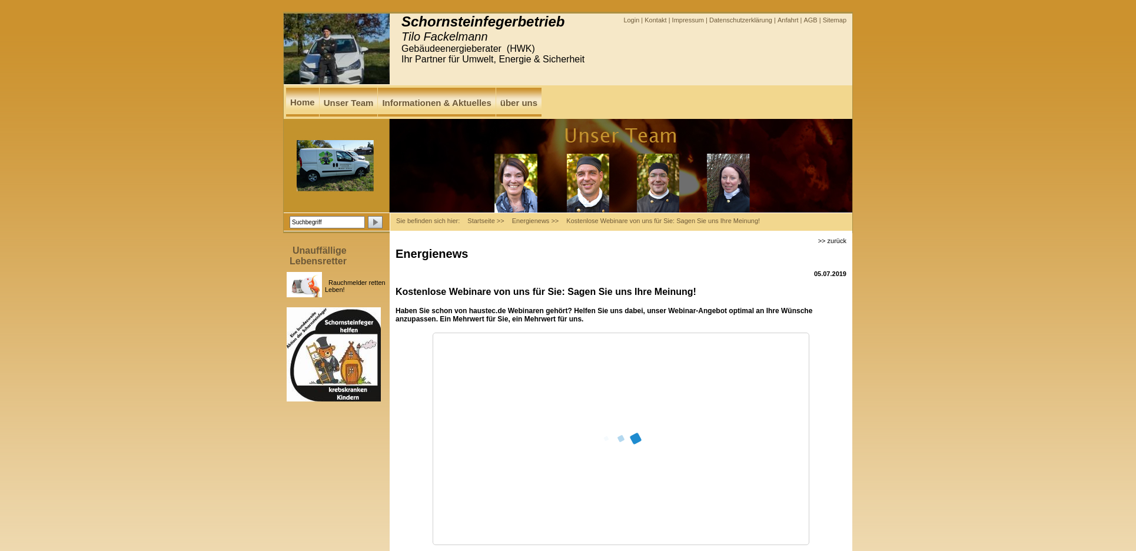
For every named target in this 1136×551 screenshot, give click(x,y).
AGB (810, 20)
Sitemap (834, 20)
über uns (518, 103)
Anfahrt (788, 20)
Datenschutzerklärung (740, 20)
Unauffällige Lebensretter (318, 255)
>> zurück (832, 240)
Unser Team (349, 103)
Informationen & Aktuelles (436, 103)
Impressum (688, 20)
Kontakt (655, 20)
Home (302, 102)
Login (631, 20)
